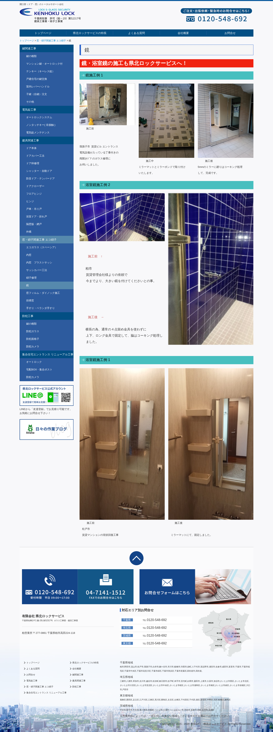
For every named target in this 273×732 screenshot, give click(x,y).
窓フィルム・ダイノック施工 (43, 292)
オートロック (34, 361)
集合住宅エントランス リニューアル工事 (47, 354)
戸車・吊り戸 (34, 208)
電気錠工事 (29, 109)
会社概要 (183, 33)
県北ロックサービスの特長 (90, 33)
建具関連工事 (30, 140)
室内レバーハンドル (38, 86)
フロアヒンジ (34, 193)
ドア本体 (31, 148)
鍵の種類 (31, 56)
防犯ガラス (32, 331)
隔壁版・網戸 (34, 224)
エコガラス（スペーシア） (41, 247)
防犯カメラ (32, 346)
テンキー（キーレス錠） (40, 71)
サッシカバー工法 (36, 270)
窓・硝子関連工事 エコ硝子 (39, 239)
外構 (28, 231)
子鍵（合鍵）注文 (36, 94)
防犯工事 (27, 316)
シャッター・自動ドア (39, 170)
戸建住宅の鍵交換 (36, 78)
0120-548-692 (157, 620)
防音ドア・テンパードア (40, 178)
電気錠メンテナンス (38, 132)
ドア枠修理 (32, 163)
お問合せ (230, 33)
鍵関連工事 (29, 48)
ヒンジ (30, 201)
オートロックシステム (39, 117)
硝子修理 (31, 277)
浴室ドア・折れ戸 (36, 216)
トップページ (43, 33)
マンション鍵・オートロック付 (44, 63)
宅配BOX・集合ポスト (39, 369)
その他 (30, 101)
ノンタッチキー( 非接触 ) (40, 124)
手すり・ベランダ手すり (40, 308)
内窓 (28, 254)
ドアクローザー (35, 186)
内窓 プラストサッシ (39, 262)
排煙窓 (30, 300)
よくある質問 (136, 33)
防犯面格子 (32, 338)
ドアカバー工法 (35, 155)
